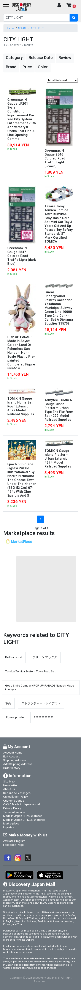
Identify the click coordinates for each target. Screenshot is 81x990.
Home (10, 28)
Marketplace (11, 823)
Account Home (12, 752)
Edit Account (11, 756)
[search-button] (74, 18)
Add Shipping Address (17, 764)
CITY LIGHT (37, 28)
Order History (11, 768)
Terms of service (14, 812)
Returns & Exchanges (16, 793)
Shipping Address (14, 760)
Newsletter (10, 785)
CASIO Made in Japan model (21, 804)
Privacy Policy (12, 808)
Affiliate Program (14, 841)
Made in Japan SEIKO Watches (22, 816)
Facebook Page (13, 845)
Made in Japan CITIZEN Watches (24, 820)
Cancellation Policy (15, 797)
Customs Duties (13, 800)
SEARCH (22, 28)
